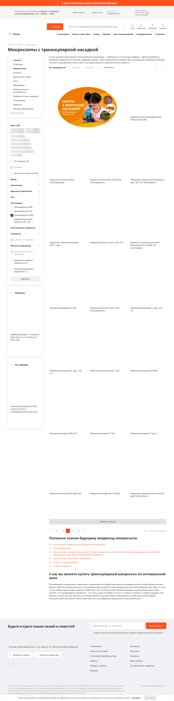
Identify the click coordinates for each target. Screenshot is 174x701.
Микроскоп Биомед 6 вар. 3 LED (105, 370)
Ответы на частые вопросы (66, 562)
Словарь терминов (62, 566)
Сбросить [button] (25, 279)
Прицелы (17, 104)
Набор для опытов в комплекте (23, 253)
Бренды (106, 34)
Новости (94, 661)
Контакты (134, 651)
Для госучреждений (123, 34)
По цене (76, 67)
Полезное (160, 34)
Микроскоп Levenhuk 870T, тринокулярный (62, 181)
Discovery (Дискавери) (23, 108)
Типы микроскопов (62, 548)
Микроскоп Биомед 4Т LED (102, 433)
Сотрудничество (144, 34)
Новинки (90, 67)
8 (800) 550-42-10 (113, 13)
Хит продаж (21, 161)
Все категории (17, 113)
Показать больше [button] (108, 521)
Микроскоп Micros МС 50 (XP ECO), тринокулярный (106, 181)
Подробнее (136, 698)
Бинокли (17, 72)
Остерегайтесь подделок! (142, 665)
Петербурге (54, 11)
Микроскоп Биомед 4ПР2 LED (63, 433)
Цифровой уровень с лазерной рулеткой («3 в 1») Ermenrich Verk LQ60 (25, 337)
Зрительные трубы (22, 77)
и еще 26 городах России (25, 13)
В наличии (109, 67)
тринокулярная (23, 215)
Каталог (20, 44)
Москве (44, 11)
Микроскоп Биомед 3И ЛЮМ (143, 370)
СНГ (37, 13)
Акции (96, 34)
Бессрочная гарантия (26, 173)
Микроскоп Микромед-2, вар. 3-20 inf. (66, 372)
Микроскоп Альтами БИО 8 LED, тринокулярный (104, 309)
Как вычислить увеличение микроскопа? (72, 558)
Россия (16, 34)
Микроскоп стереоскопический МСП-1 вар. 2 (64, 243)
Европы (44, 13)
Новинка (18, 167)
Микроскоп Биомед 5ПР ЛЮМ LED (65, 493)
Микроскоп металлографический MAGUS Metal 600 (145, 118)
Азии (52, 13)
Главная (11, 44)
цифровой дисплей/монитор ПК (23, 220)
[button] (76, 12)
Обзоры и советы (98, 665)
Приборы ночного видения (26, 96)
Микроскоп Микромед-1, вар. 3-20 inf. (146, 309)
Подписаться (156, 625)
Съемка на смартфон (24, 239)
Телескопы (18, 64)
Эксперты (134, 656)
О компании (63, 34)
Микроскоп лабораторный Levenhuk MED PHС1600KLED (147, 494)
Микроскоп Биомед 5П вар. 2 (144, 433)
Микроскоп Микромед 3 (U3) (63, 308)
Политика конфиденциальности (154, 686)
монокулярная (23, 207)
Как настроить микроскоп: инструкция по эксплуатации (79, 544)
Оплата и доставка (81, 34)
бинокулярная (23, 211)
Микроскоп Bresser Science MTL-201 (106, 242)
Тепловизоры (19, 100)
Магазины (135, 646)
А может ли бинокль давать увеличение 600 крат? (89, 2)
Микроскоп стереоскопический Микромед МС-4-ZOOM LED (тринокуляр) (144, 245)
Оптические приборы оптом (103, 656)
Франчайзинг (136, 661)
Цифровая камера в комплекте (23, 261)
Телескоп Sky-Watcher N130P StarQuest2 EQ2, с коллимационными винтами (24, 409)
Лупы (15, 81)
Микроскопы (31, 44)
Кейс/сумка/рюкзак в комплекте (24, 270)
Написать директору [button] (49, 655)
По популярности (57, 67)
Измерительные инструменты (21, 90)
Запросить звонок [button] (21, 655)
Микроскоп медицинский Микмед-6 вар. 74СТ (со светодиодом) (147, 181)
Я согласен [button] (150, 698)
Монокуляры (19, 85)
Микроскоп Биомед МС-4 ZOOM (105, 493)
